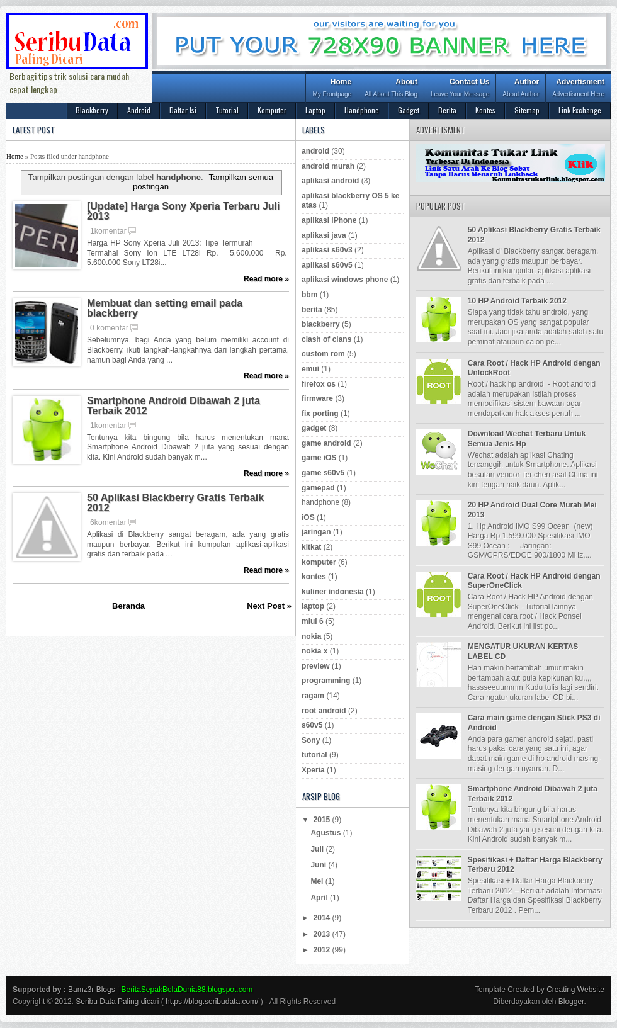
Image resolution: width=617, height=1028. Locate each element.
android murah (328, 166)
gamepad (318, 487)
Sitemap (527, 109)
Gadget (408, 109)
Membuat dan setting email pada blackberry (164, 308)
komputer (319, 562)
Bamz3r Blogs (91, 989)
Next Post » (269, 606)
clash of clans (326, 339)
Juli (317, 849)
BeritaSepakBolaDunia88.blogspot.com (187, 989)
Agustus (326, 832)
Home (331, 89)
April (320, 897)
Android (138, 109)
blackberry (321, 324)
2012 (323, 950)
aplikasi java (324, 235)
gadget (314, 428)
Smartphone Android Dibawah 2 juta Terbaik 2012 (173, 406)
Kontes (485, 109)
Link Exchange (579, 109)
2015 (323, 819)
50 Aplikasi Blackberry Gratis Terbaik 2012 (175, 503)
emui (310, 368)
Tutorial (227, 109)
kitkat (311, 547)
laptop (313, 606)
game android (326, 443)
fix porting (320, 413)
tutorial (314, 754)
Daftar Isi (182, 109)
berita (312, 309)
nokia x (314, 651)
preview (316, 666)
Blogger (571, 1001)
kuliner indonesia (333, 591)
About (391, 89)
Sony (311, 740)
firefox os (319, 384)
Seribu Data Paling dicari (117, 1001)
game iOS (319, 457)
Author (520, 89)
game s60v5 (323, 472)
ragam (313, 695)
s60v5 (312, 725)
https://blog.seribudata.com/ (212, 1001)
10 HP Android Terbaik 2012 (517, 301)
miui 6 (313, 621)
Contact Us (460, 89)
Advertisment (578, 89)
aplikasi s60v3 (327, 250)
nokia (311, 636)
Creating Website (575, 989)
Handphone (361, 109)
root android (324, 710)
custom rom (323, 353)
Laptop (315, 109)
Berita (447, 109)
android (315, 151)
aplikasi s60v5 (327, 265)
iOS (308, 517)
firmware (317, 398)
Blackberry (92, 109)
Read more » (266, 278)
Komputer (272, 109)
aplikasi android (330, 180)
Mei (317, 881)
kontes (314, 576)
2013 (323, 934)
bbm (309, 294)
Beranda (128, 606)
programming (326, 680)
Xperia (313, 769)
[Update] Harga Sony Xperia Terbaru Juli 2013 (183, 211)
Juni (319, 865)
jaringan (316, 532)
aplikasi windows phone (345, 279)
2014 (323, 917)
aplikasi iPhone (329, 220)
